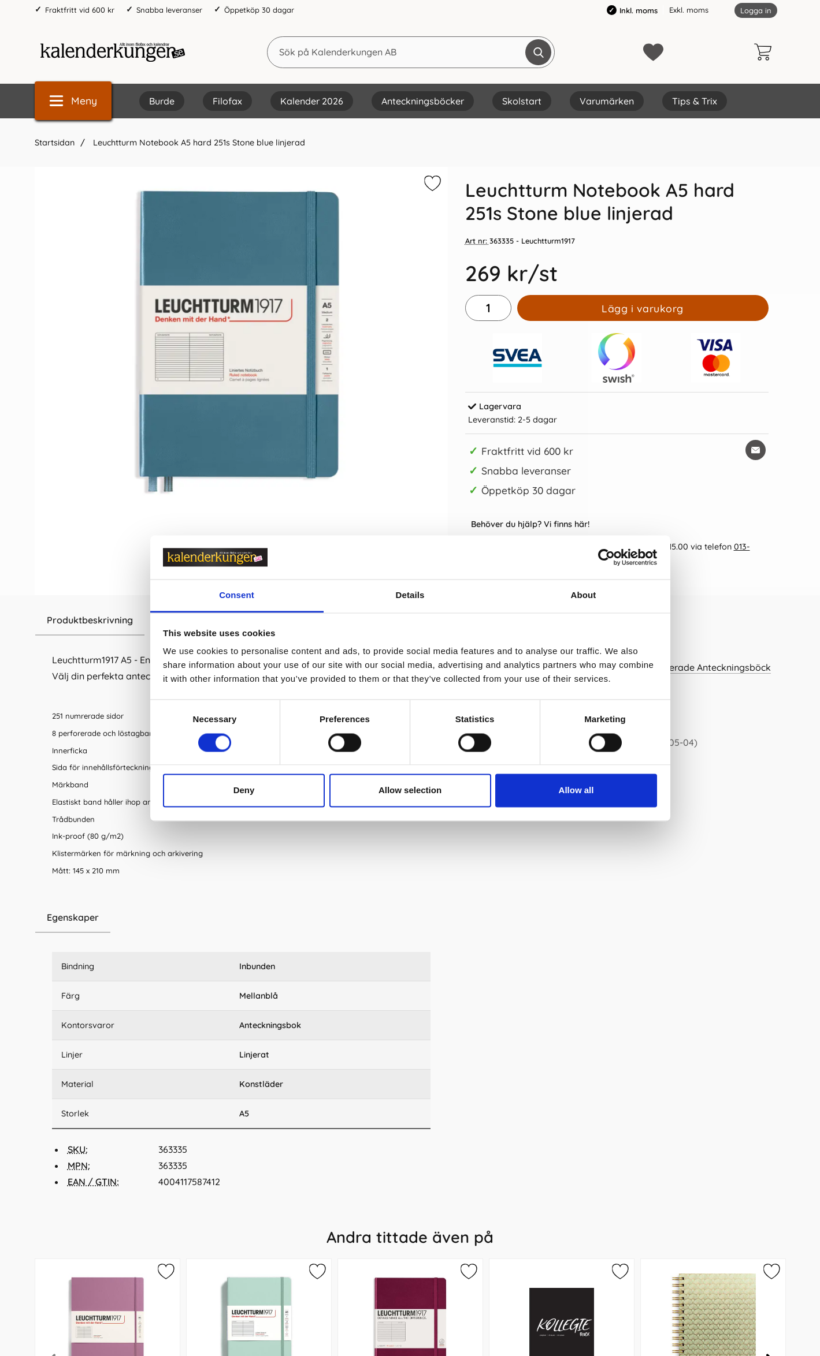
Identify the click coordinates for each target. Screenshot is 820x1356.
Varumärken (607, 101)
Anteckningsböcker (422, 101)
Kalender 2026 (311, 101)
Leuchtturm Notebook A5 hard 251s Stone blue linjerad (198, 142)
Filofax (227, 101)
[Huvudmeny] (73, 100)
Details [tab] (410, 595)
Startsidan (55, 142)
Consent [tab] (236, 595)
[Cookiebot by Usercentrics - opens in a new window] (606, 557)
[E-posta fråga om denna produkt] (755, 450)
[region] (241, 918)
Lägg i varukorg (643, 308)
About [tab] (583, 595)
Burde (162, 101)
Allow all (576, 790)
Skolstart (521, 101)
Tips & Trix (694, 101)
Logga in (755, 10)
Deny (244, 790)
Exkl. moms (688, 9)
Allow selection (410, 790)
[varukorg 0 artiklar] (765, 52)
